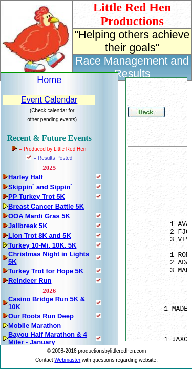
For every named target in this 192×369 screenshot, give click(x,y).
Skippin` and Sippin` (40, 187)
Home (49, 80)
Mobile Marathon (34, 326)
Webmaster (67, 360)
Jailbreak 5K (28, 226)
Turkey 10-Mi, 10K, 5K (42, 245)
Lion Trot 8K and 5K (39, 235)
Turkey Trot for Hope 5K (45, 271)
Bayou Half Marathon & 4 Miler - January (47, 338)
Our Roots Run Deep (41, 316)
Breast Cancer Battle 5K (46, 206)
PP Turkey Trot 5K (36, 196)
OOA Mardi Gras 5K (39, 216)
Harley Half (25, 177)
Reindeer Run (30, 280)
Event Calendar (49, 99)
